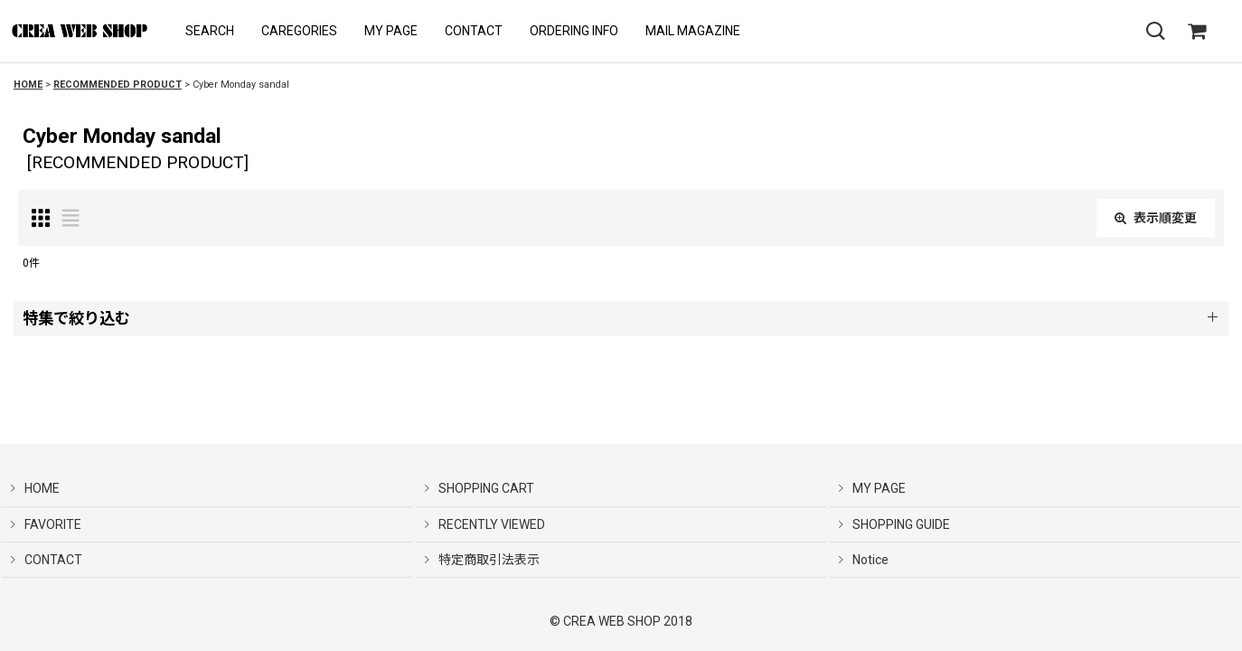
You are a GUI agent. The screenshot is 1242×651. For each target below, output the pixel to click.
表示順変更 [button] (1156, 218)
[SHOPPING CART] (1196, 31)
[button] (210, 31)
